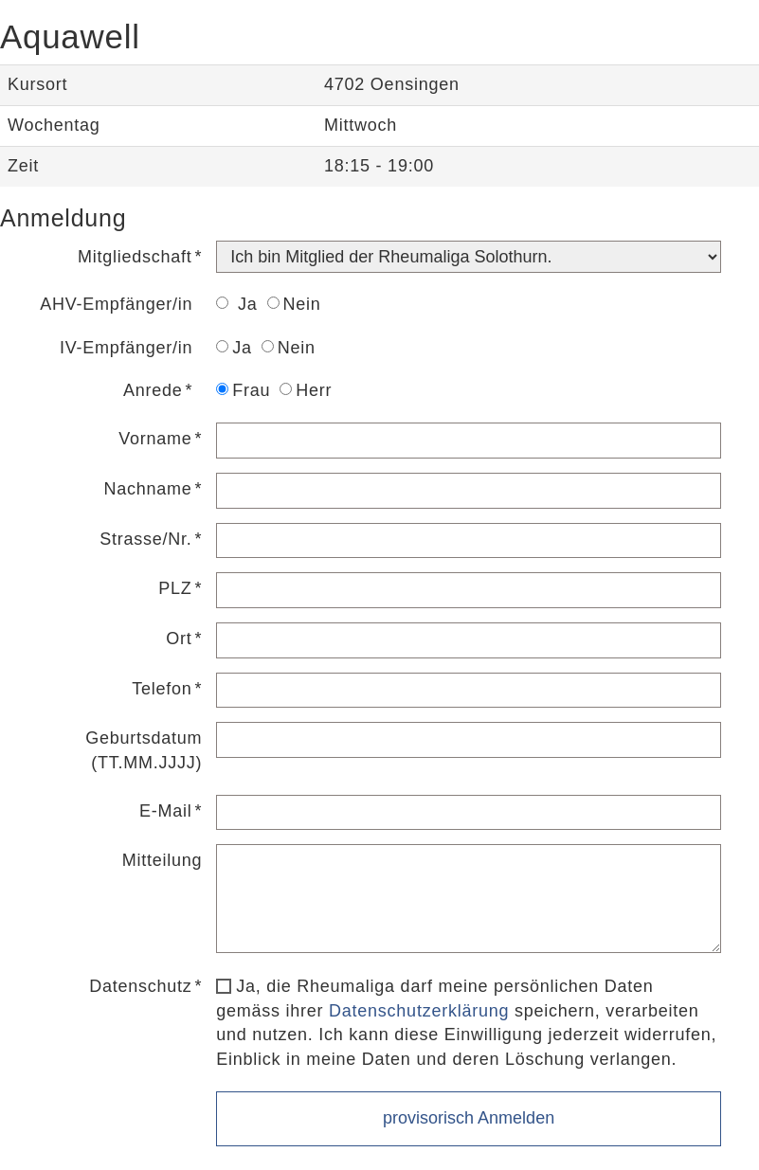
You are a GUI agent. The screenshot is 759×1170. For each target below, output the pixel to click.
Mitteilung (162, 860)
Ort (178, 638)
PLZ (174, 588)
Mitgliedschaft (135, 256)
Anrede (153, 390)
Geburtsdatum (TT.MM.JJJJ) (143, 750)
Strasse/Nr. (145, 539)
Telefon (161, 688)
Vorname (154, 438)
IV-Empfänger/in (126, 347)
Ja (236, 304)
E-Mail (165, 810)
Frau (243, 390)
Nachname (147, 488)
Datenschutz (140, 986)
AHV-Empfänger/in (116, 304)
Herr (306, 390)
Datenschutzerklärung (419, 1010)
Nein (294, 304)
